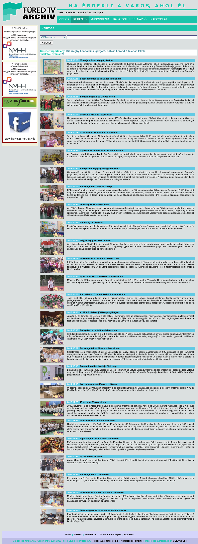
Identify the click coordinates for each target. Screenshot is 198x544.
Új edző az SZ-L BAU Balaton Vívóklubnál (101, 276)
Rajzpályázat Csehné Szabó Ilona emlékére (102, 294)
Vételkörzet (91, 534)
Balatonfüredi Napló (110, 534)
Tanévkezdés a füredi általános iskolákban (102, 492)
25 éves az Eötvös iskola (93, 402)
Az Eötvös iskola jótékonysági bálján (99, 312)
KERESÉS (80, 19)
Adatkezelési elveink (131, 541)
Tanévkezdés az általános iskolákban (99, 258)
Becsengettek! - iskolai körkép (96, 186)
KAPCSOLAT (159, 19)
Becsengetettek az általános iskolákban (100, 78)
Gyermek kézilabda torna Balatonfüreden (101, 150)
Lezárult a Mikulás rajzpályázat (96, 114)
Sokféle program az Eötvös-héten (97, 96)
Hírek (68, 534)
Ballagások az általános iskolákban (98, 330)
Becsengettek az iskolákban (94, 474)
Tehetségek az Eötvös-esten (94, 204)
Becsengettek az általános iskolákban (99, 348)
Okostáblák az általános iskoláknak (98, 384)
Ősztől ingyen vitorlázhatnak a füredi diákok (103, 510)
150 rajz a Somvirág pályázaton (96, 60)
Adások (78, 534)
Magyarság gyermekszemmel (95, 240)
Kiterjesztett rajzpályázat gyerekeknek (100, 168)
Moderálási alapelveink (106, 541)
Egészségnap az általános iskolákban (99, 438)
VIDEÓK (64, 19)
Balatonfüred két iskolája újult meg (98, 366)
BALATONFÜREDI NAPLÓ (130, 19)
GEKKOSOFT (180, 541)
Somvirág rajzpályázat (91, 222)
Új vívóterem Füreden (91, 456)
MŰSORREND (100, 19)
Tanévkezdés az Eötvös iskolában (97, 420)
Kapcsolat (129, 534)
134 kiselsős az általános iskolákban (99, 132)
